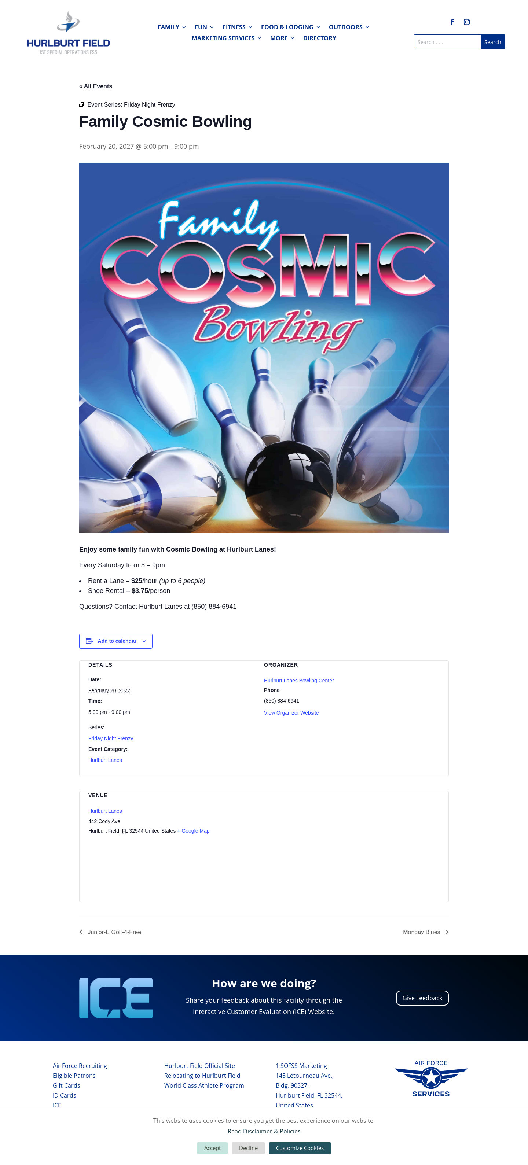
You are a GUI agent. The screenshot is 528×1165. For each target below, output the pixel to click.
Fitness (234, 28)
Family (168, 28)
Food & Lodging (287, 28)
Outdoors (346, 28)
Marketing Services (223, 39)
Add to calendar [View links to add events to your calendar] (117, 641)
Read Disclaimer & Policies (264, 1131)
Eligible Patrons (74, 1076)
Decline (248, 1147)
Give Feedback (422, 998)
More (279, 39)
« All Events (95, 86)
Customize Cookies (300, 1147)
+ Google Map (193, 831)
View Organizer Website (291, 713)
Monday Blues (422, 932)
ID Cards (64, 1095)
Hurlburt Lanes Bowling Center (299, 680)
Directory (319, 39)
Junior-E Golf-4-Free (113, 932)
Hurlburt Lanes (105, 760)
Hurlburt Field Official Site (199, 1066)
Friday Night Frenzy (110, 738)
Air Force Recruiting (80, 1066)
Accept (212, 1147)
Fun (201, 28)
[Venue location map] (401, 841)
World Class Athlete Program (204, 1085)
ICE (57, 1105)
